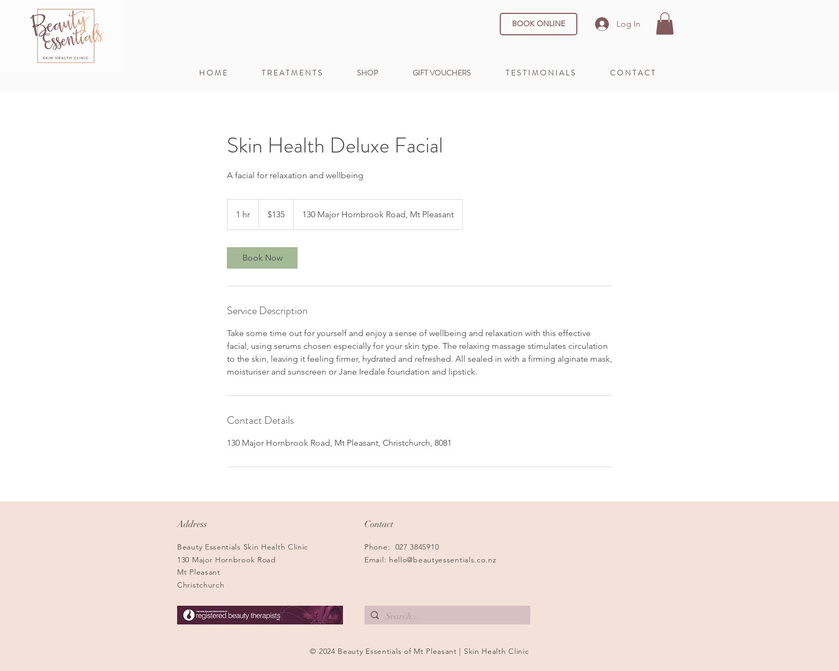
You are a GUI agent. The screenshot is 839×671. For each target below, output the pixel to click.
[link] (262, 258)
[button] (664, 23)
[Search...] (446, 616)
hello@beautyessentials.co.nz (443, 560)
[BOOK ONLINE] (538, 24)
